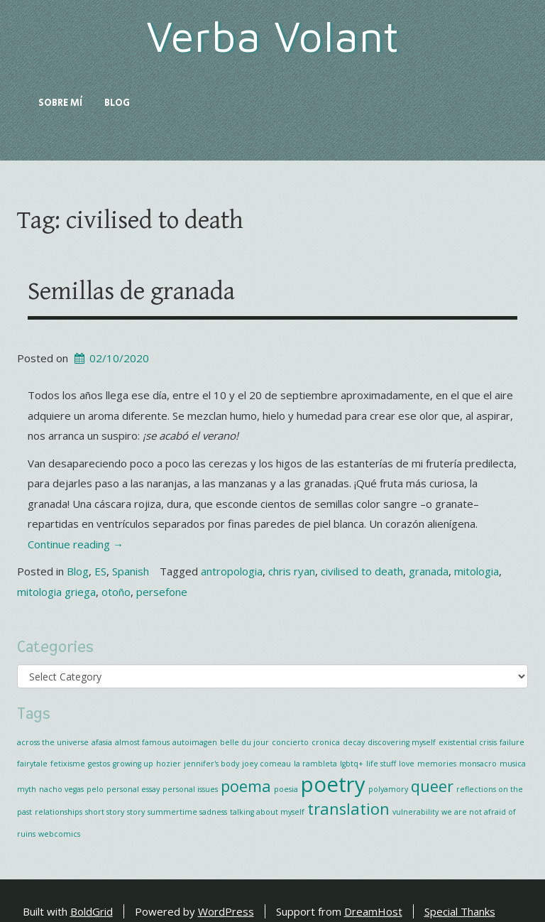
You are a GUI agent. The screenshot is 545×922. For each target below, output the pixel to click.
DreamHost (373, 911)
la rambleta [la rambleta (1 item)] (315, 764)
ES (100, 571)
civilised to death (362, 571)
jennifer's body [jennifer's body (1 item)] (211, 764)
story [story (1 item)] (136, 812)
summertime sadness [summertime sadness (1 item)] (187, 812)
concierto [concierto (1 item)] (290, 742)
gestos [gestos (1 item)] (99, 764)
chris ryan (291, 571)
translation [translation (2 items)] (348, 808)
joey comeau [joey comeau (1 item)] (266, 764)
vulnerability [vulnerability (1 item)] (415, 812)
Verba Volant (273, 36)
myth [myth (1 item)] (26, 789)
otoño (116, 592)
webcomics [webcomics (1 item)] (59, 834)
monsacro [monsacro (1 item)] (478, 764)
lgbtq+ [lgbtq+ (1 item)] (351, 764)
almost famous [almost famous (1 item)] (142, 742)
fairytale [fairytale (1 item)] (32, 764)
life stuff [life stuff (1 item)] (381, 764)
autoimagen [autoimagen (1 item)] (194, 742)
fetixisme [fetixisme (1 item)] (67, 764)
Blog (117, 103)
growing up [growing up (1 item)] (133, 764)
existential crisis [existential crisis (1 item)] (468, 742)
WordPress (226, 911)
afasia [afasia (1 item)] (102, 742)
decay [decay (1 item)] (354, 742)
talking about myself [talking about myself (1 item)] (267, 812)
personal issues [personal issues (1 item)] (190, 789)
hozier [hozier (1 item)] (168, 764)
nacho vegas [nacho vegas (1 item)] (61, 789)
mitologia (476, 571)
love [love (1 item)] (406, 764)
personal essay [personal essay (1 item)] (133, 789)
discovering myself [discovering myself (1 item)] (402, 742)
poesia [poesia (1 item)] (286, 789)
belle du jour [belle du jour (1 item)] (244, 742)
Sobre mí (60, 103)
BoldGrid (91, 911)
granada (428, 571)
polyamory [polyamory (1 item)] (388, 789)
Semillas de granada (131, 291)
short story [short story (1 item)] (104, 812)
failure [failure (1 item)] (512, 742)
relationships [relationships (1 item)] (58, 812)
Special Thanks (459, 911)
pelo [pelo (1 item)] (95, 789)
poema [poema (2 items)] (246, 786)
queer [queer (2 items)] (432, 786)
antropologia (232, 571)
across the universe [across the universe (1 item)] (53, 742)
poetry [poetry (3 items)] (333, 784)
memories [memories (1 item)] (436, 764)
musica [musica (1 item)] (513, 764)
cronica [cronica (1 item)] (326, 742)
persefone (161, 592)
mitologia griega (56, 592)
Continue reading (75, 544)
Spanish (130, 571)
